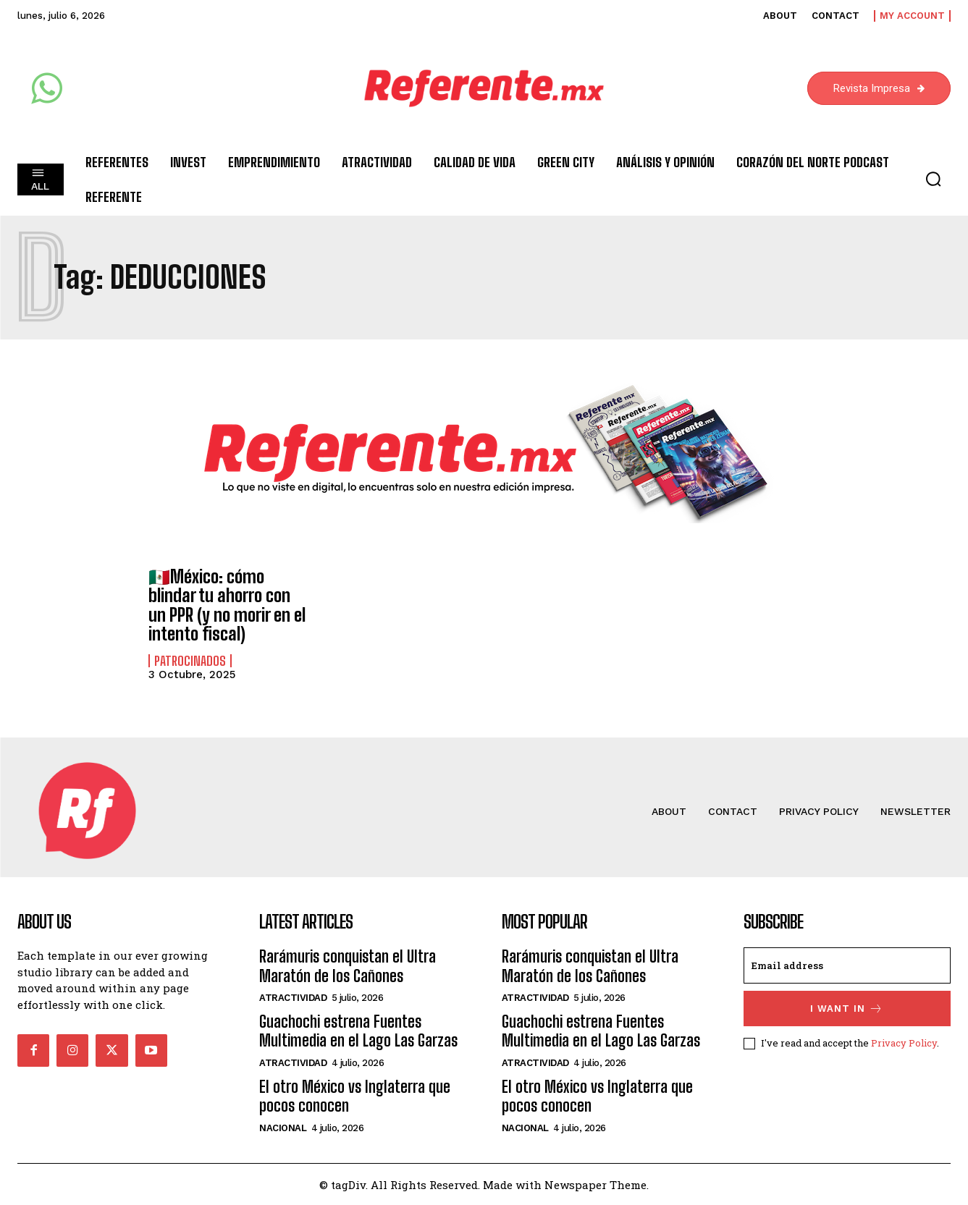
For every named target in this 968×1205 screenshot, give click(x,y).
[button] (933, 178)
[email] (847, 965)
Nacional (282, 1127)
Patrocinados (190, 660)
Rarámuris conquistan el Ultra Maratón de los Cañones (347, 966)
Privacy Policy (904, 1042)
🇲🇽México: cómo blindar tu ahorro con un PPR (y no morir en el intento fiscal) (227, 605)
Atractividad (293, 997)
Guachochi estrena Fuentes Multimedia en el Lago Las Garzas (358, 1031)
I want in (846, 1008)
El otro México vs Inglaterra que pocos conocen (354, 1096)
